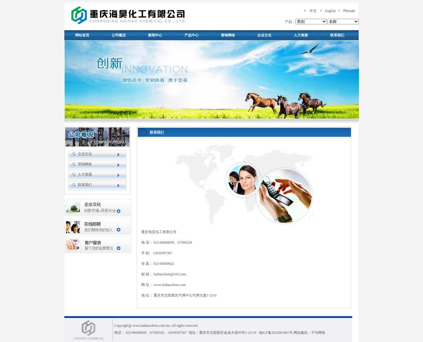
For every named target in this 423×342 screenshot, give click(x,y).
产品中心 (191, 35)
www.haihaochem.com (170, 285)
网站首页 (82, 35)
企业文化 (264, 35)
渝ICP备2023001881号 (276, 333)
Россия (349, 11)
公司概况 (119, 35)
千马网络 (318, 333)
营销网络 (228, 35)
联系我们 (337, 35)
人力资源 (301, 35)
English (330, 11)
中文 (313, 11)
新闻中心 (155, 35)
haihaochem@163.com (170, 274)
